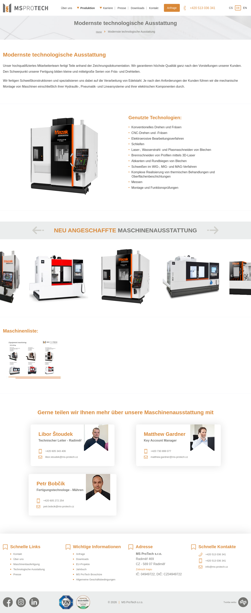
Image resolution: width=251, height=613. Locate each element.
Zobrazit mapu (146, 564)
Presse (121, 7)
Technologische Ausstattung (32, 564)
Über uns (66, 7)
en (245, 7)
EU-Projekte (84, 559)
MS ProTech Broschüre (92, 569)
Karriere (108, 7)
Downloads (137, 7)
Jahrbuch (82, 564)
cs (231, 7)
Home (99, 31)
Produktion (87, 7)
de (238, 7)
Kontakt (153, 7)
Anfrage (172, 7)
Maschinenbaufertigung (29, 559)
